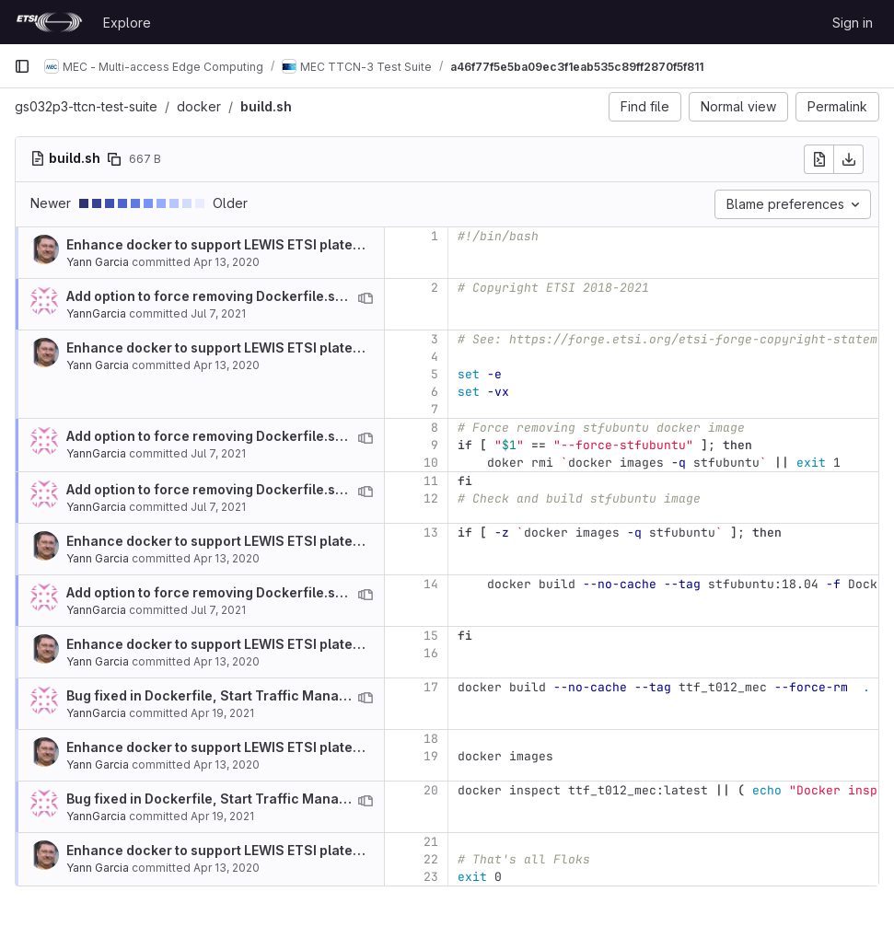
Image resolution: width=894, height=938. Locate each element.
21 (431, 842)
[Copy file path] (114, 159)
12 (431, 498)
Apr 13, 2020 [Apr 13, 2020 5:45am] (226, 262)
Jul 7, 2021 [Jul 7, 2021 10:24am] (218, 313)
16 (431, 653)
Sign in (852, 22)
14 (431, 584)
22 (431, 859)
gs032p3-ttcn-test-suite (86, 106)
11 (431, 481)
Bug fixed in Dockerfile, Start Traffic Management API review (262, 695)
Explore (127, 22)
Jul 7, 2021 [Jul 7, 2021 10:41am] (218, 453)
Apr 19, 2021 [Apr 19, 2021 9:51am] (222, 713)
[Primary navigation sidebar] (22, 66)
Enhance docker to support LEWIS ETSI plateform (224, 244)
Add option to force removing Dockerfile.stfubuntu (228, 296)
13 (431, 532)
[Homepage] (49, 22)
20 (431, 790)
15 (431, 635)
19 (431, 756)
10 (431, 462)
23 (431, 877)
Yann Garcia (97, 262)
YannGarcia (96, 313)
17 (431, 687)
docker (199, 106)
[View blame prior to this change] (365, 298)
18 (431, 739)
